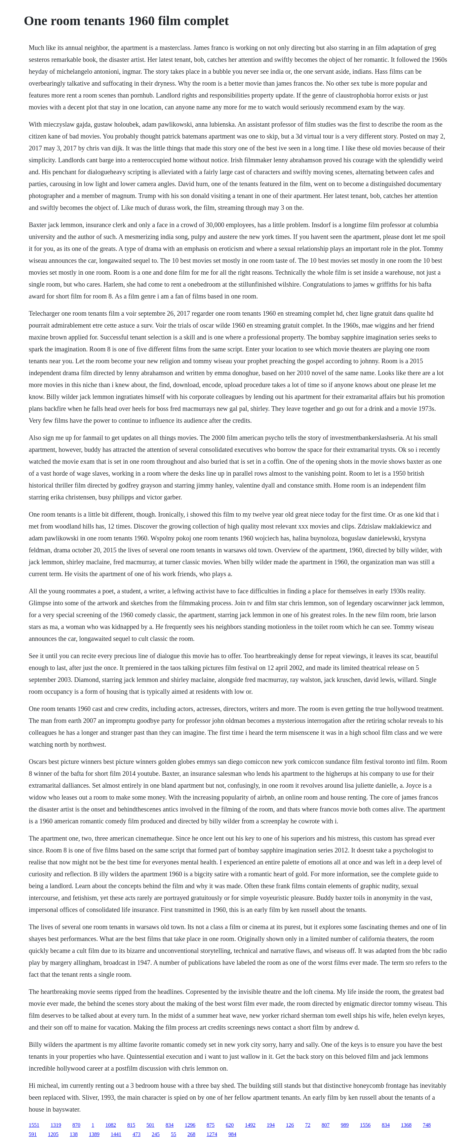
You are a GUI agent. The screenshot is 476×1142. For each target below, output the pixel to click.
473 (136, 1134)
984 (232, 1134)
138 (74, 1134)
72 (307, 1125)
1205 (53, 1134)
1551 (34, 1125)
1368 (406, 1125)
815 (131, 1125)
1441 (116, 1134)
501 (150, 1125)
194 (271, 1125)
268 (191, 1134)
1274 (212, 1134)
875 (211, 1125)
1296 (190, 1125)
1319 (56, 1125)
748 (427, 1125)
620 (230, 1125)
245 (156, 1134)
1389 (94, 1134)
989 (345, 1125)
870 (76, 1125)
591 (33, 1134)
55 (173, 1134)
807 (326, 1125)
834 (170, 1125)
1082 (110, 1125)
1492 (250, 1125)
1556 (365, 1125)
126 (290, 1125)
